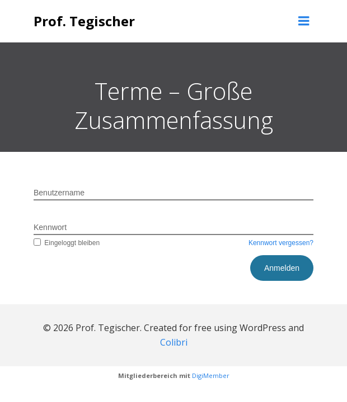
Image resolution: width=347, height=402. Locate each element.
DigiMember (210, 375)
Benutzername (59, 192)
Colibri (173, 342)
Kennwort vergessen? (280, 243)
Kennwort (50, 227)
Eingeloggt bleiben (67, 243)
